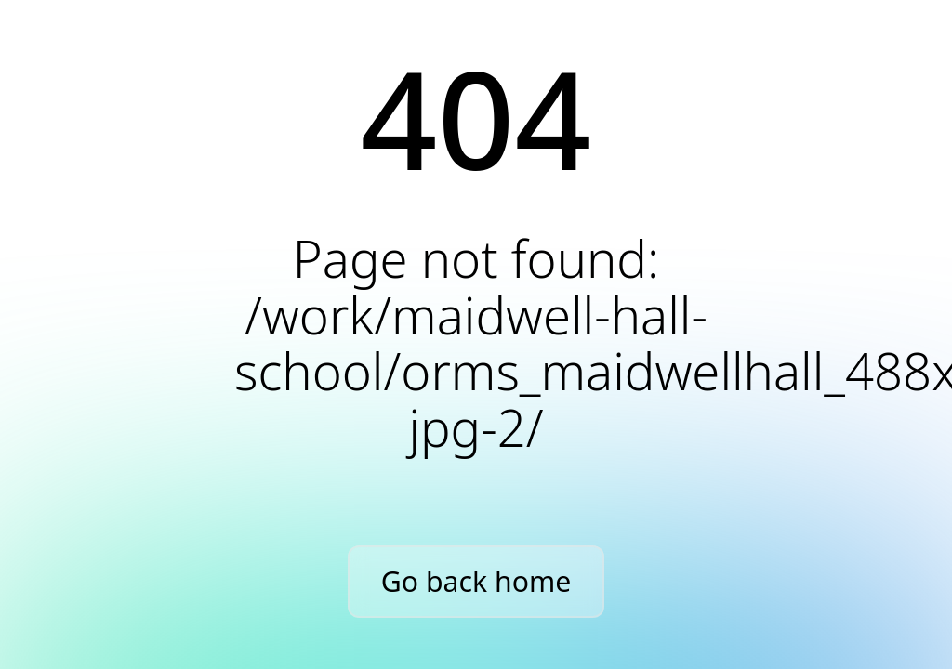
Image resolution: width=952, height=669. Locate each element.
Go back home (476, 581)
